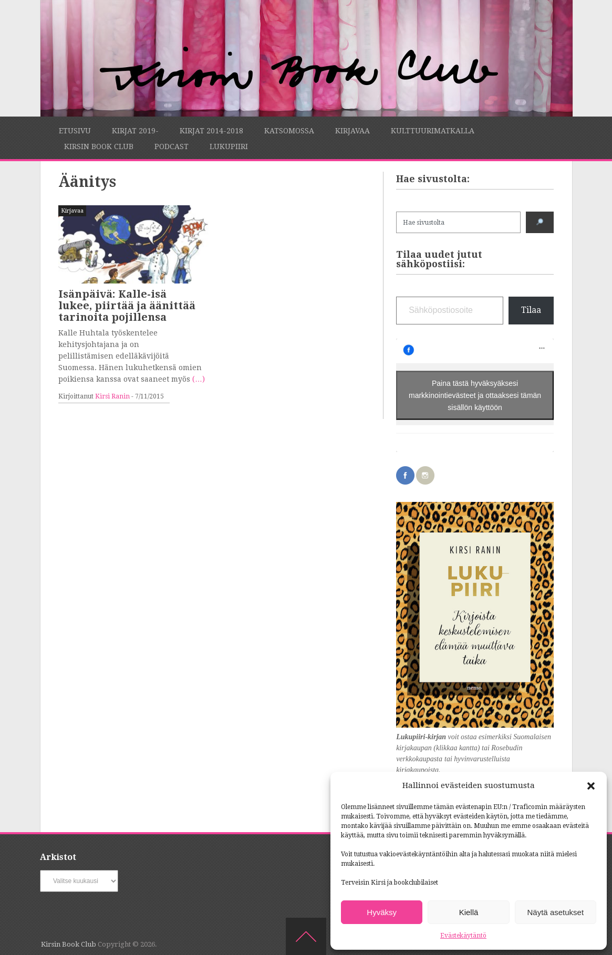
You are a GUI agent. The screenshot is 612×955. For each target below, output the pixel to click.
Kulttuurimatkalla (432, 131)
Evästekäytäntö (463, 935)
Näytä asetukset (555, 912)
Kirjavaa (352, 131)
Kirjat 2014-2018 (211, 131)
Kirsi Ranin (112, 396)
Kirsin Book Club (98, 146)
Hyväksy (382, 912)
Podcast (171, 146)
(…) (198, 379)
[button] (591, 786)
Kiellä (469, 912)
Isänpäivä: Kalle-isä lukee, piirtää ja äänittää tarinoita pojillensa (126, 305)
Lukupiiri (229, 146)
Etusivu (75, 131)
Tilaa (531, 310)
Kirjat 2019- (135, 131)
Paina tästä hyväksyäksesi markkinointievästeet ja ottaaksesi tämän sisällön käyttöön (475, 395)
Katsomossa (289, 131)
